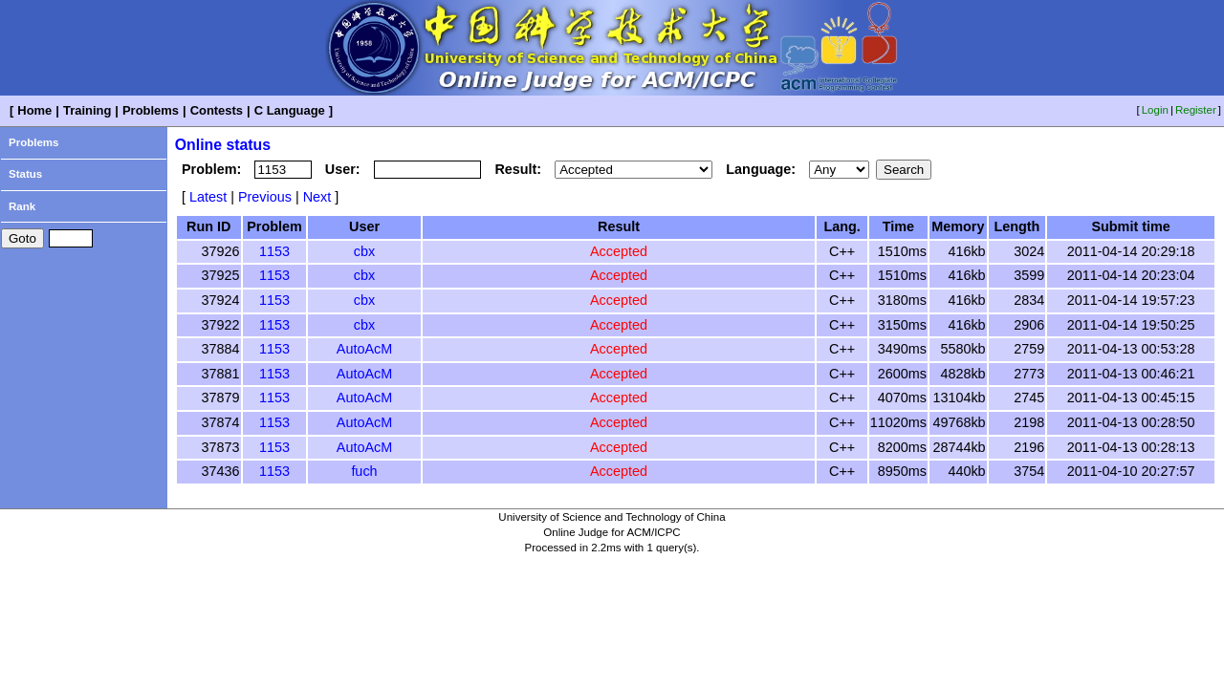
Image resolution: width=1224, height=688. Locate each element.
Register (1195, 110)
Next (317, 196)
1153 (274, 251)
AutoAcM (364, 348)
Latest (208, 196)
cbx (364, 251)
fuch (364, 471)
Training (87, 110)
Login (1155, 110)
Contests (216, 110)
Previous (265, 196)
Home (34, 110)
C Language (289, 110)
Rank (22, 206)
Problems (150, 110)
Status (25, 174)
